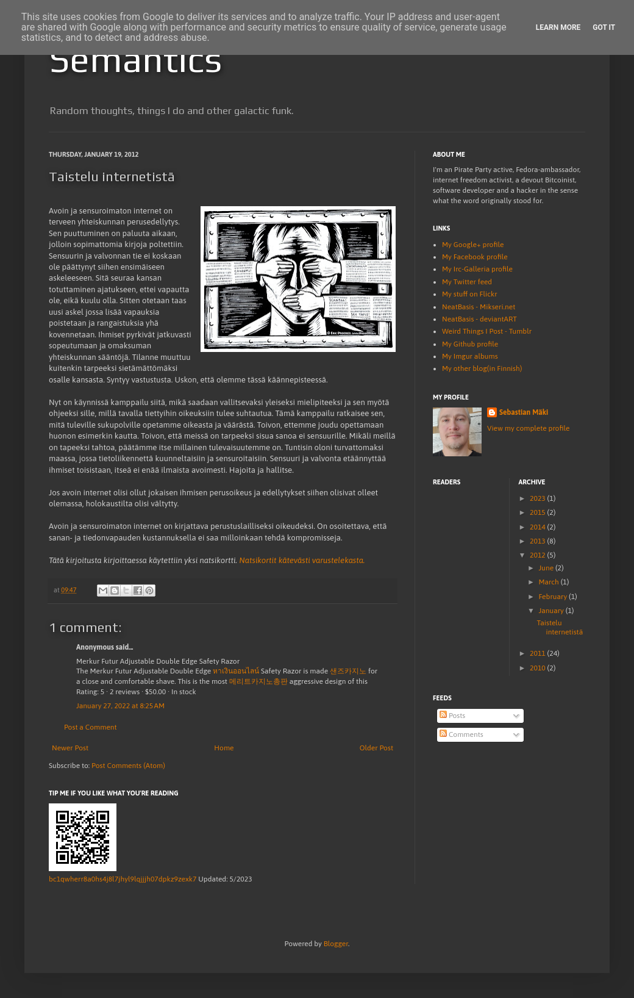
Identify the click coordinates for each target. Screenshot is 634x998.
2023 (538, 498)
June (546, 568)
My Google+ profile (473, 244)
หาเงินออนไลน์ (236, 671)
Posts (452, 715)
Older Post (376, 748)
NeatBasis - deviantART (479, 319)
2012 (538, 555)
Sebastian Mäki (523, 412)
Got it (604, 27)
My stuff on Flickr (469, 294)
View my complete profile (528, 428)
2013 (538, 541)
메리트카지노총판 (258, 681)
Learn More (558, 27)
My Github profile (470, 344)
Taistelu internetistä (559, 627)
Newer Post (70, 748)
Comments (461, 734)
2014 (538, 527)
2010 (538, 668)
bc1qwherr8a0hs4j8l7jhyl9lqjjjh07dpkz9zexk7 (122, 879)
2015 (538, 512)
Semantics (135, 59)
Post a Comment (90, 727)
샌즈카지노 (348, 671)
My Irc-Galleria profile (477, 269)
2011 (538, 653)
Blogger (336, 943)
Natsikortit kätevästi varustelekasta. (302, 560)
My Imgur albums (470, 356)
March (549, 582)
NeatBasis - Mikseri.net (478, 307)
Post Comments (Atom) (128, 765)
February (553, 596)
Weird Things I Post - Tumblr (487, 331)
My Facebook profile (475, 257)
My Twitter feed (467, 282)
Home (223, 748)
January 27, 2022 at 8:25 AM (120, 706)
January (551, 610)
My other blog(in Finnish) (482, 368)
